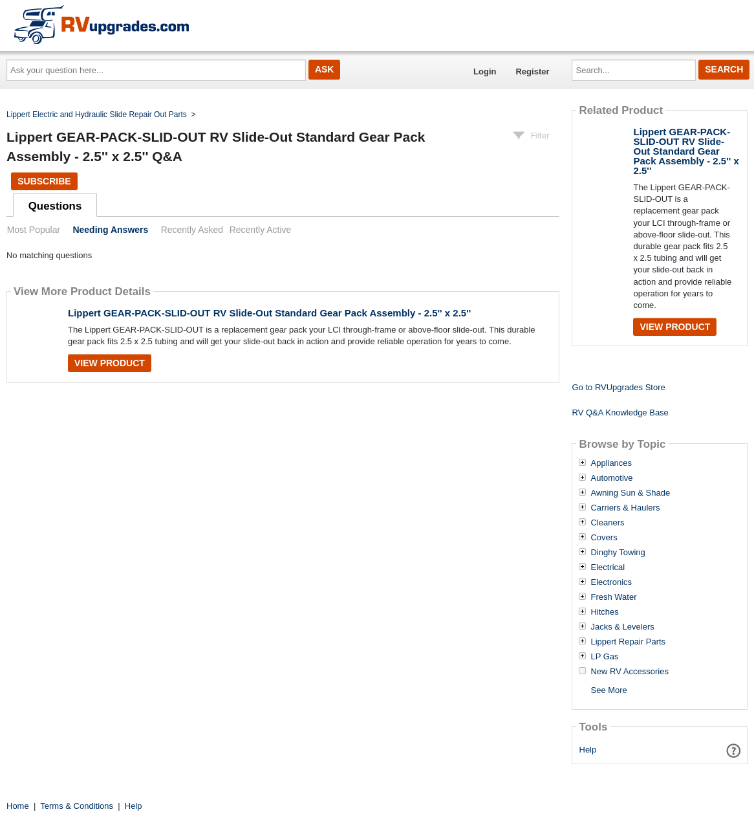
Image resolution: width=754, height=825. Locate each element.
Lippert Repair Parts (627, 641)
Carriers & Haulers (625, 507)
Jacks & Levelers (622, 627)
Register (532, 71)
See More (608, 690)
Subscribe (43, 181)
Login (484, 71)
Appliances (611, 463)
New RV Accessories (629, 671)
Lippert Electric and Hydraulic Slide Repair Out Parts (96, 114)
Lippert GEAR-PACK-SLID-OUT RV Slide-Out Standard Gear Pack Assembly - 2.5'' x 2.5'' (269, 312)
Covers (603, 537)
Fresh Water (613, 597)
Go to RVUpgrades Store (618, 387)
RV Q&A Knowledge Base (620, 412)
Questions (55, 206)
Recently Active (261, 230)
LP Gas (604, 656)
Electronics (611, 582)
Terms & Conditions (76, 806)
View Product (109, 363)
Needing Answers (110, 230)
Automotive (611, 478)
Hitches (604, 612)
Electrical (607, 567)
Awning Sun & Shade (630, 493)
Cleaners (607, 522)
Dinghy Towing (617, 552)
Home (17, 806)
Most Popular (33, 230)
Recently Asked (192, 230)
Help (588, 749)
